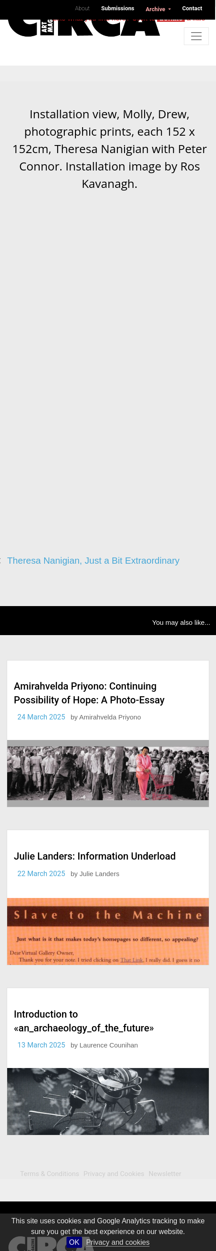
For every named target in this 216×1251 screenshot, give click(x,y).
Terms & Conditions (49, 1174)
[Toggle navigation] (196, 36)
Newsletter (165, 1174)
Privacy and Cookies (113, 1174)
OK (74, 1242)
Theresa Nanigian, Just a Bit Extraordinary (93, 560)
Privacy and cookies (118, 1242)
